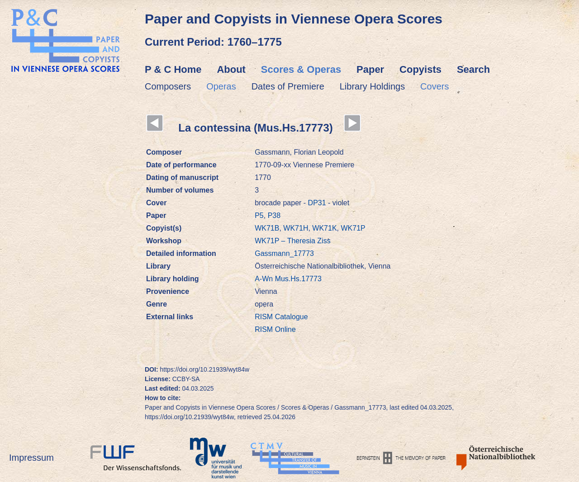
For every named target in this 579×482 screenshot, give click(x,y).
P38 (274, 215)
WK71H (295, 228)
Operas (221, 86)
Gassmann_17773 (284, 253)
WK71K (324, 228)
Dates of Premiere (288, 86)
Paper (370, 69)
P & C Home (173, 69)
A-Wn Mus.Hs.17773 (288, 279)
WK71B (267, 228)
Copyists (420, 69)
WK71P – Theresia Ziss (292, 241)
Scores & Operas (301, 69)
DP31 (317, 203)
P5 (259, 215)
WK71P (353, 228)
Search (473, 69)
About (231, 69)
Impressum (31, 458)
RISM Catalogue (281, 317)
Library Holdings (372, 86)
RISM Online (275, 329)
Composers (168, 86)
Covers (434, 86)
